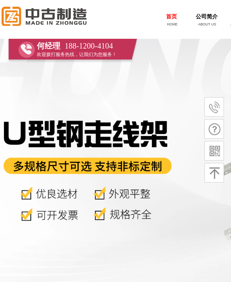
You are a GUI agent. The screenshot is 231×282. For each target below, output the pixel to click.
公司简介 (207, 17)
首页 (171, 17)
